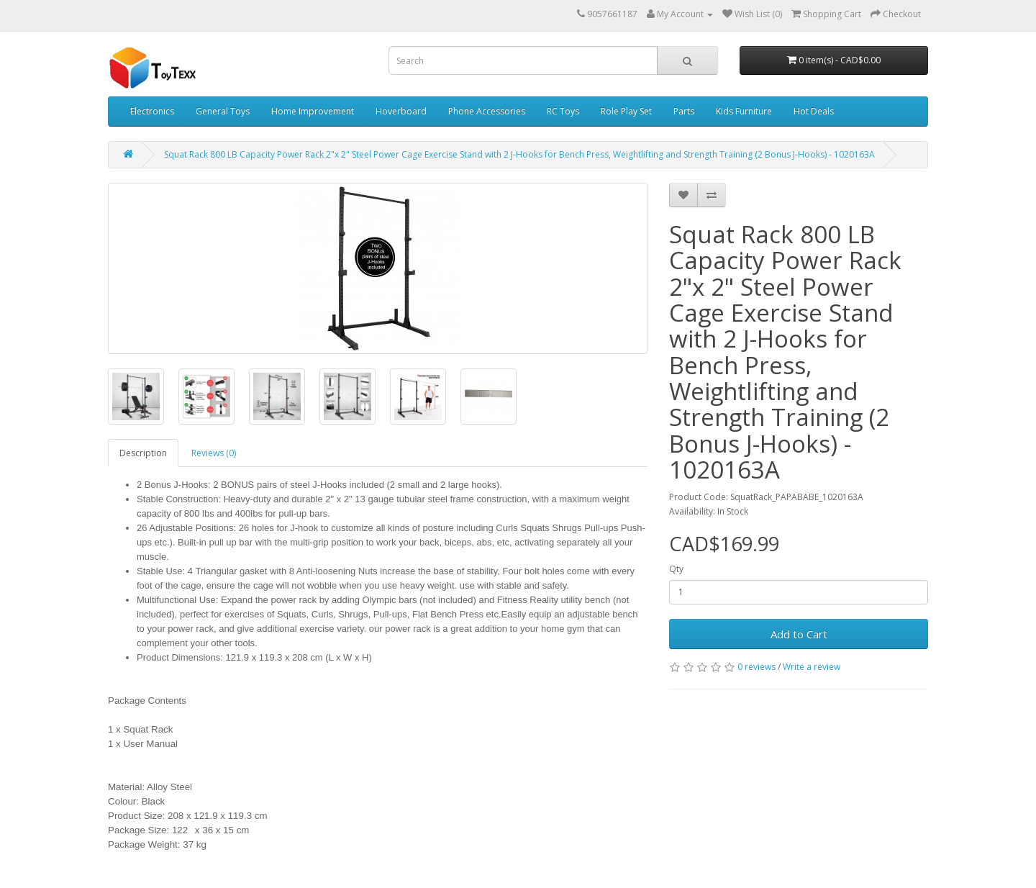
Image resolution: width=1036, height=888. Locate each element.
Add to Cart (799, 634)
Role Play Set (626, 111)
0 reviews (756, 667)
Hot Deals (814, 111)
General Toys (223, 111)
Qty (676, 569)
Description (143, 453)
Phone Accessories (486, 111)
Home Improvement (312, 111)
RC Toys (563, 111)
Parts (683, 111)
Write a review (811, 667)
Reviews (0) (213, 453)
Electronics (152, 111)
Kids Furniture (744, 111)
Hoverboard (401, 111)
